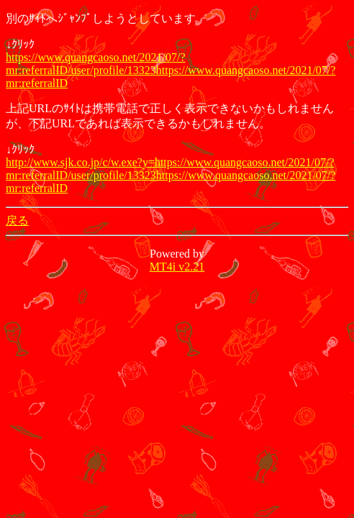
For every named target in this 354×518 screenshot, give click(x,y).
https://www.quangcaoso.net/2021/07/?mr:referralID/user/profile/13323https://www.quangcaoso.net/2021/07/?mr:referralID (170, 70)
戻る (17, 220)
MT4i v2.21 (177, 266)
